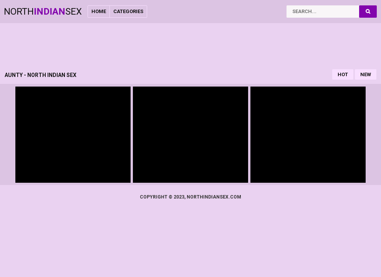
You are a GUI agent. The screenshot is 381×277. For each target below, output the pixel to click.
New (365, 74)
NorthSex (43, 11)
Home (98, 11)
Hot (343, 74)
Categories (128, 11)
